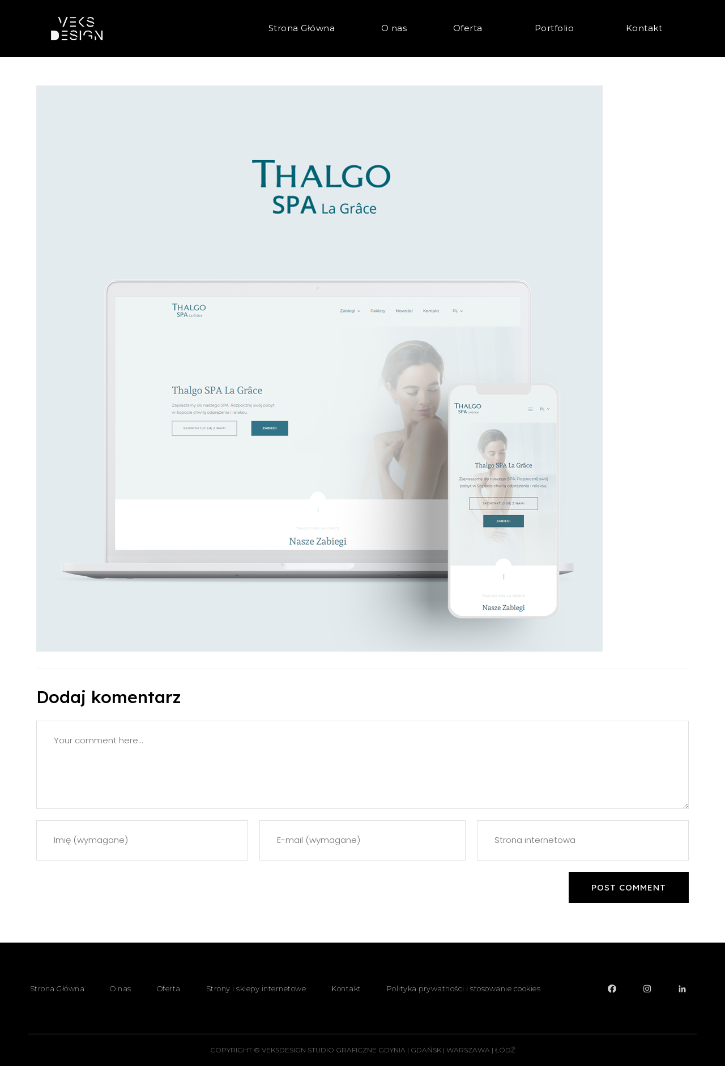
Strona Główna (301, 28)
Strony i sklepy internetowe (256, 988)
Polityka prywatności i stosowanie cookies (464, 988)
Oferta (470, 28)
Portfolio (557, 28)
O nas (394, 28)
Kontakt (644, 28)
